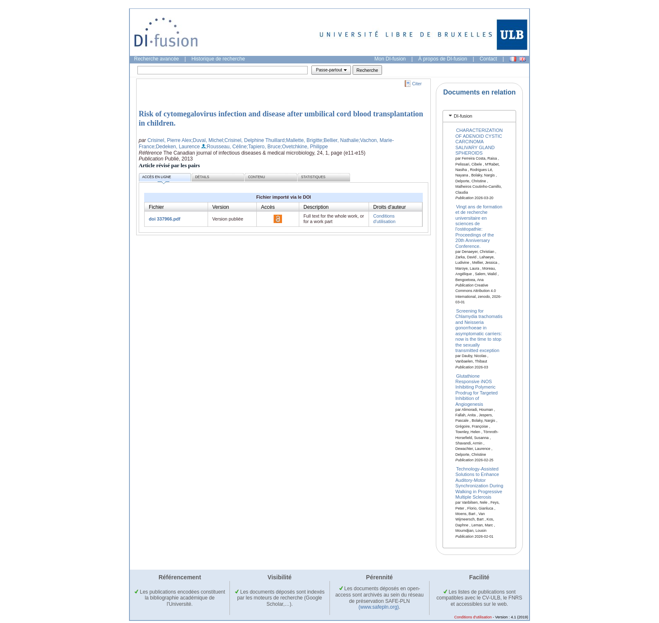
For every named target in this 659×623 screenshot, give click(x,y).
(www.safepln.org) (378, 607)
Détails (202, 177)
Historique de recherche (218, 59)
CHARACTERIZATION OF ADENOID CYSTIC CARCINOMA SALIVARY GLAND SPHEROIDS (479, 141)
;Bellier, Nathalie (340, 140)
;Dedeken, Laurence (177, 147)
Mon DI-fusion (390, 59)
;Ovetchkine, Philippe (304, 147)
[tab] (479, 116)
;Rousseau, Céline (226, 147)
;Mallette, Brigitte (303, 140)
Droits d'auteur (389, 207)
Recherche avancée (156, 59)
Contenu (256, 177)
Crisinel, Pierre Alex (170, 140)
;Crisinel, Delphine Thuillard (254, 140)
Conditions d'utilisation (384, 218)
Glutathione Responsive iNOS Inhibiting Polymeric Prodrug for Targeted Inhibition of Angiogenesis (477, 389)
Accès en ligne (156, 178)
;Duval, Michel (207, 140)
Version (220, 207)
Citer (417, 83)
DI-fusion (463, 115)
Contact (488, 59)
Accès (268, 207)
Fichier (156, 207)
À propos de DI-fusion (442, 59)
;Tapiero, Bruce (264, 147)
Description (316, 207)
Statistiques (313, 177)
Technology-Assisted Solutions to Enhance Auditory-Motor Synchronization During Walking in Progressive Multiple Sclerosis (479, 482)
